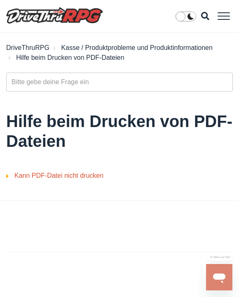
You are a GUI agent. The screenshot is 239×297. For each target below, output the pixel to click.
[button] (223, 16)
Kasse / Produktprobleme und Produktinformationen (137, 47)
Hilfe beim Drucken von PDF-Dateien (70, 57)
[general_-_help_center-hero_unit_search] (119, 82)
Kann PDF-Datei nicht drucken (58, 175)
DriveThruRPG (27, 47)
